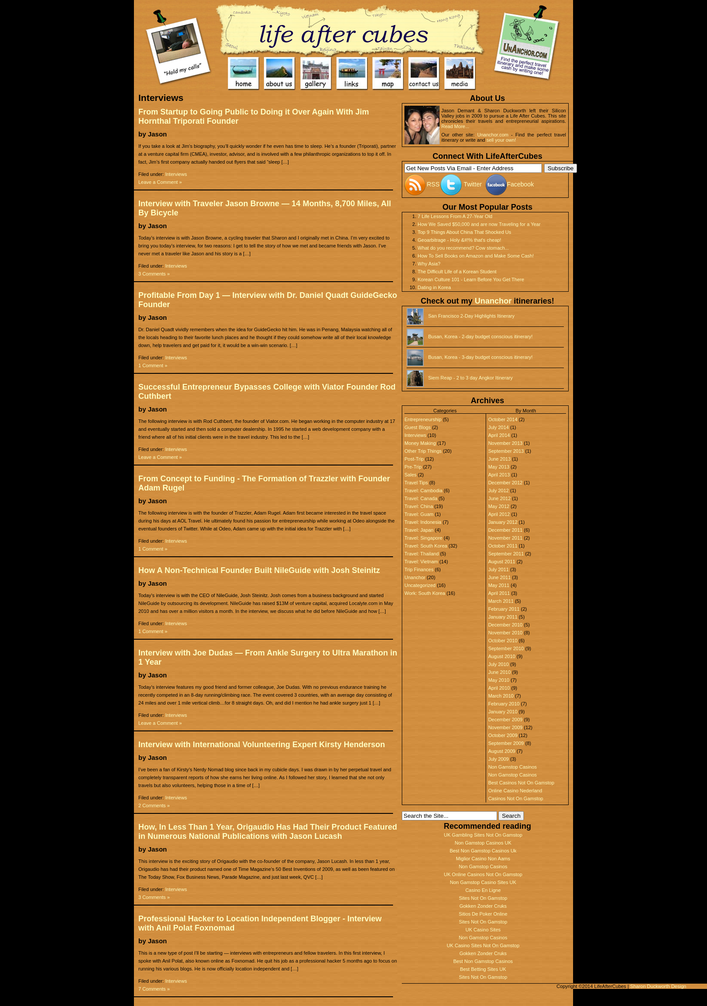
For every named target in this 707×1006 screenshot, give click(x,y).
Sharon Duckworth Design (658, 986)
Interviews (176, 174)
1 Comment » (152, 365)
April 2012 (499, 514)
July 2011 (498, 569)
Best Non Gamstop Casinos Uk (483, 850)
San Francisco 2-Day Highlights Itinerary (471, 316)
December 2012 (505, 482)
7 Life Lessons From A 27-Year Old (455, 216)
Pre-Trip (413, 466)
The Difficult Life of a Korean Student (457, 271)
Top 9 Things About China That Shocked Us (464, 232)
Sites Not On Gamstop (483, 898)
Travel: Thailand (421, 553)
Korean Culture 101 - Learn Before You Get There (471, 279)
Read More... (455, 126)
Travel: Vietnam (421, 561)
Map (388, 73)
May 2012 (498, 506)
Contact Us (424, 73)
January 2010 (503, 711)
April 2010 (499, 688)
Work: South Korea (424, 593)
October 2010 (503, 640)
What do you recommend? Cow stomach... (463, 248)
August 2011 (502, 561)
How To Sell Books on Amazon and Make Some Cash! (476, 255)
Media (460, 73)
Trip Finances (418, 569)
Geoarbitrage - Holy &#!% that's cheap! (459, 240)
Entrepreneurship (422, 419)
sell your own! (501, 140)
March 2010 (501, 695)
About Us (280, 73)
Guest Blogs (417, 427)
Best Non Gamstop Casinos (483, 961)
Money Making (420, 443)
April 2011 (499, 593)
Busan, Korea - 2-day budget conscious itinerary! (480, 336)
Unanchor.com (493, 134)
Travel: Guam (418, 514)
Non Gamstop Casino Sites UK (483, 882)
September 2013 (506, 451)
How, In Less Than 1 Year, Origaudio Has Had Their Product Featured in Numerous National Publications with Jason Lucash (267, 832)
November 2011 (505, 538)
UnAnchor (528, 39)
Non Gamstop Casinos (512, 767)
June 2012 (499, 498)
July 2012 (498, 490)
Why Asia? (429, 263)
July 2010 (498, 664)
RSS (433, 184)
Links (352, 73)
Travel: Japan (418, 530)
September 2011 (506, 553)
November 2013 (505, 443)
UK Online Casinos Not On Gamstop (483, 874)
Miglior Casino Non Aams (483, 858)
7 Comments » (154, 989)
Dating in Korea (434, 287)
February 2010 (504, 703)
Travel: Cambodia (423, 490)
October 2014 (503, 419)
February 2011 (504, 609)
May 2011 (498, 585)
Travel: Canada (420, 498)
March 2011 (501, 601)
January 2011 (503, 616)
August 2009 (502, 751)
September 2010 (506, 648)
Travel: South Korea (425, 545)
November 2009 (505, 727)
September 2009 (506, 743)
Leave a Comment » (160, 182)
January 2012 (503, 522)
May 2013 (498, 466)
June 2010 (499, 672)
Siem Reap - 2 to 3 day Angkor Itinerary (470, 377)
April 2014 (499, 435)
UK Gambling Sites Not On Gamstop (483, 835)
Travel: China (418, 506)
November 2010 (505, 632)
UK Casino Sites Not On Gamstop (483, 945)
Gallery (316, 73)
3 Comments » (154, 273)
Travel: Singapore (423, 538)
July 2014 (498, 427)
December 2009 (505, 719)
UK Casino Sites (483, 929)
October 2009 (503, 735)
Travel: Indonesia (422, 522)
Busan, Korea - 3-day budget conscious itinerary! (480, 357)
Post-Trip (414, 459)
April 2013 (499, 474)
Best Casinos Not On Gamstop (521, 782)
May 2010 (498, 680)
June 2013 (499, 459)
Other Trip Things (423, 451)
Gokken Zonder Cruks (483, 906)
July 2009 (498, 759)
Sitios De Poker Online (483, 913)
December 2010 (505, 624)
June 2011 (499, 577)
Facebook (520, 184)
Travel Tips (416, 482)
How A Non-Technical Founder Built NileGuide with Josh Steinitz (259, 570)
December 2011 (505, 530)
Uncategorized (420, 585)
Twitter (473, 184)
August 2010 (502, 656)
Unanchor (493, 301)
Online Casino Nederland (515, 790)
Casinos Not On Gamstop (515, 798)
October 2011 (503, 545)
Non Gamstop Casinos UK (483, 842)
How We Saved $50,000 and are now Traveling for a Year (479, 224)
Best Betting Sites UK (483, 969)
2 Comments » (154, 805)
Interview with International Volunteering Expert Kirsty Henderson (261, 744)
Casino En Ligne (483, 890)
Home (349, 28)
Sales (410, 474)
